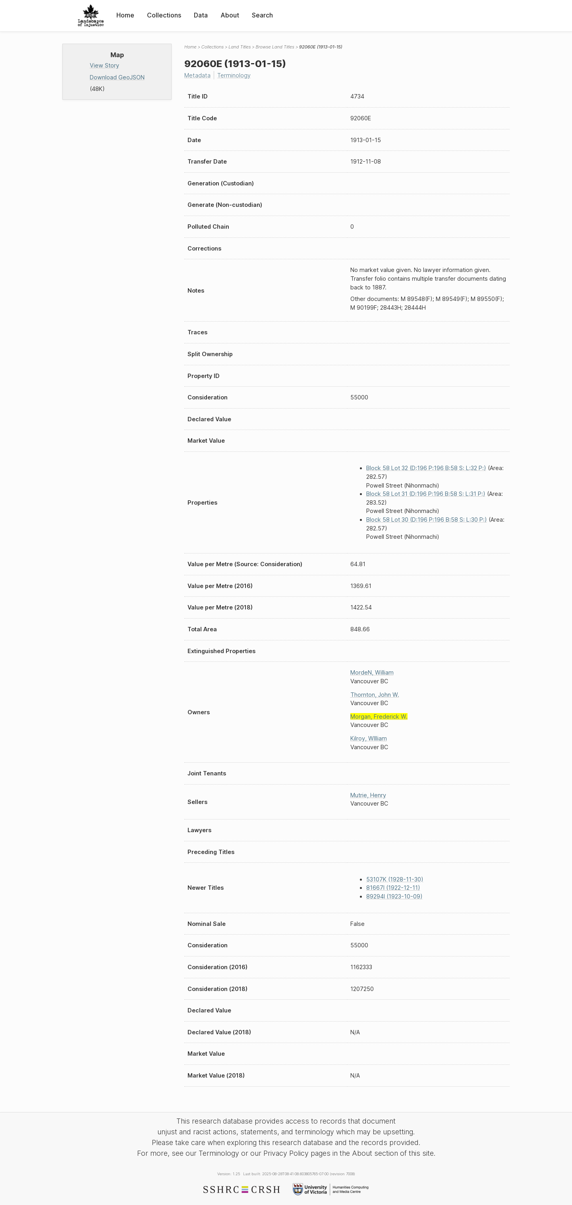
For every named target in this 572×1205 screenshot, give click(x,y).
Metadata (197, 75)
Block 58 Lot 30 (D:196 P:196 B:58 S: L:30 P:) (426, 519)
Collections (164, 15)
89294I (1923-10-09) (394, 896)
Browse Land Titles (274, 47)
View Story (104, 65)
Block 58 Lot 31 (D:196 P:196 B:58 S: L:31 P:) (425, 493)
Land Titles (239, 47)
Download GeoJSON (117, 77)
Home (125, 15)
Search (262, 15)
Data (201, 15)
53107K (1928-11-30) (394, 879)
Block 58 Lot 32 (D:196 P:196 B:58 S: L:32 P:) (426, 468)
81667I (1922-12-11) (393, 887)
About (229, 15)
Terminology (234, 75)
